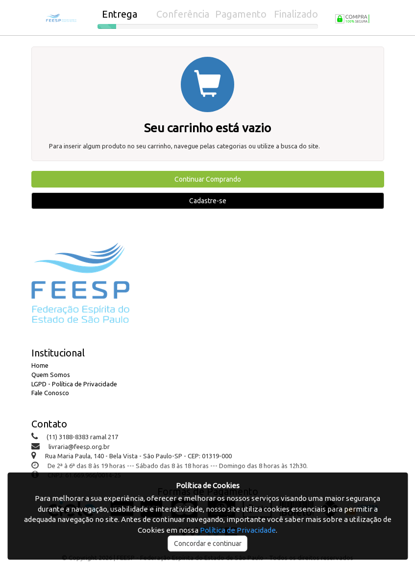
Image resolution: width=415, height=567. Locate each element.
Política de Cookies (208, 485)
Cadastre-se (207, 201)
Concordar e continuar (208, 543)
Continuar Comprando (207, 179)
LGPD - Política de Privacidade (74, 383)
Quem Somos (50, 374)
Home (40, 365)
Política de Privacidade (238, 530)
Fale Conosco (50, 392)
